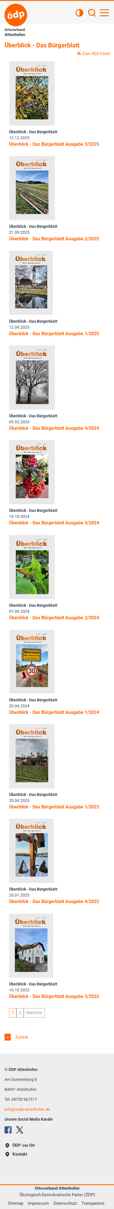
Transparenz (92, 1203)
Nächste (34, 1012)
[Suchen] (92, 13)
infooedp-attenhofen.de (27, 1109)
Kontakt (16, 1154)
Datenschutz (65, 1203)
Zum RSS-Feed (93, 53)
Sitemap (15, 1203)
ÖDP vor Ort (20, 1145)
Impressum (38, 1203)
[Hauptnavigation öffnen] (104, 13)
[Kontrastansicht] (79, 13)
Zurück (21, 1037)
